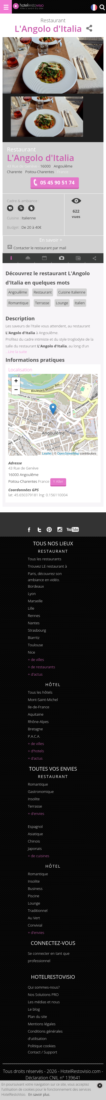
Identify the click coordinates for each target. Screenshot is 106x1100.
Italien (80, 302)
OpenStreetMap (68, 453)
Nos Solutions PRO (43, 994)
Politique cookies (41, 1045)
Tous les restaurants (44, 558)
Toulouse (35, 644)
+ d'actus (35, 674)
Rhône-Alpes (38, 721)
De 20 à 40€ (31, 227)
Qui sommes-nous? (43, 987)
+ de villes (36, 659)
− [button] (16, 390)
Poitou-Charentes (39, 171)
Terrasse (42, 302)
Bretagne (35, 728)
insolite (34, 798)
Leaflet (46, 453)
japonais (35, 848)
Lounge (62, 302)
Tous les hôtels (40, 692)
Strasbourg (37, 630)
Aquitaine (35, 714)
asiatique (35, 833)
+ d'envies (36, 813)
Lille (31, 608)
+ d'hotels (36, 750)
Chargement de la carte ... (52, 414)
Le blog (34, 1009)
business (35, 888)
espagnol (35, 826)
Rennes (34, 615)
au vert (34, 917)
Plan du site (37, 1016)
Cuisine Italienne (71, 292)
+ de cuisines (38, 855)
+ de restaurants (41, 666)
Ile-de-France (38, 706)
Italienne (29, 218)
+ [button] (16, 381)
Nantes (33, 622)
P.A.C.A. (34, 736)
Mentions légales (41, 1023)
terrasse (35, 806)
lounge (34, 903)
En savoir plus (38, 1094)
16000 (45, 166)
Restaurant (43, 292)
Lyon (32, 593)
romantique (38, 784)
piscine (33, 895)
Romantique (18, 302)
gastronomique (41, 791)
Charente (14, 171)
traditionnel (37, 910)
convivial (35, 925)
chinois (34, 841)
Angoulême (63, 166)
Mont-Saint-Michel (43, 699)
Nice (31, 652)
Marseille (35, 600)
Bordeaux (36, 586)
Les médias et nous (44, 1001)
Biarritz (33, 637)
